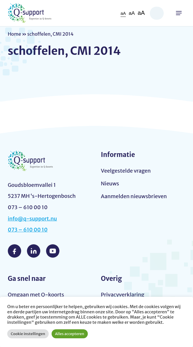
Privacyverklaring (122, 294)
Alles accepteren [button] (69, 333)
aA (123, 13)
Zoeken (157, 13)
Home (14, 34)
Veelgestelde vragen (126, 170)
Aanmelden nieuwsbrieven (134, 196)
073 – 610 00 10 (28, 229)
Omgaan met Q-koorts (36, 294)
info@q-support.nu (32, 218)
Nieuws (110, 183)
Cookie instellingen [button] (28, 333)
